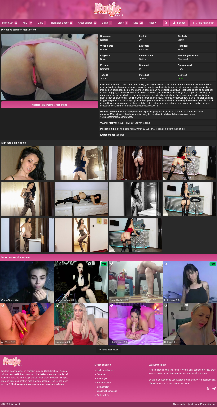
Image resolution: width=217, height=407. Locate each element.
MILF (27, 23)
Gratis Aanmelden (203, 22)
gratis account (28, 384)
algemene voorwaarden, (173, 380)
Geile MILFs (103, 395)
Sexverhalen (103, 387)
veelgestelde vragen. (197, 373)
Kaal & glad (102, 378)
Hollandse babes (105, 370)
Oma (42, 23)
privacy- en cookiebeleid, (203, 380)
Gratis (122, 23)
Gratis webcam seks (107, 391)
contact (197, 370)
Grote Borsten (87, 23)
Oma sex (101, 374)
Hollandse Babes (62, 23)
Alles (138, 23)
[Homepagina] (108, 9)
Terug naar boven (108, 350)
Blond (107, 23)
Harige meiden (104, 382)
